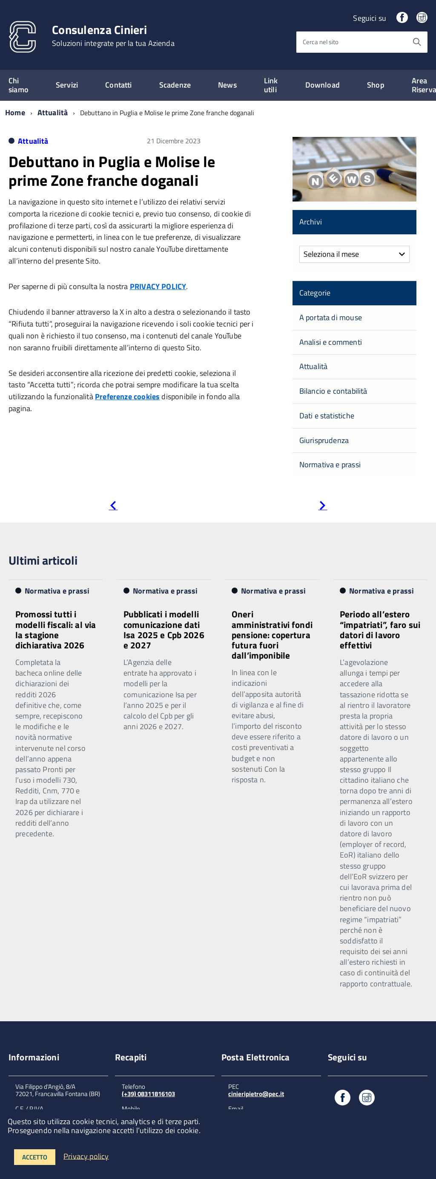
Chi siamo (19, 85)
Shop (375, 85)
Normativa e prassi (330, 464)
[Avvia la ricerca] (416, 42)
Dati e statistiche (326, 415)
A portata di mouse (330, 317)
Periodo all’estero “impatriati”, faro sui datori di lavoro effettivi (380, 629)
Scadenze (175, 85)
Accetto (34, 1157)
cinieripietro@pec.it (256, 1094)
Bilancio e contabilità (333, 391)
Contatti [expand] (118, 85)
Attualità (52, 112)
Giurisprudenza (324, 440)
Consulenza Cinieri (113, 36)
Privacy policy (86, 1156)
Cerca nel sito (320, 41)
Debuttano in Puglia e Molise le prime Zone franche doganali (112, 170)
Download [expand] (322, 85)
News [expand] (227, 85)
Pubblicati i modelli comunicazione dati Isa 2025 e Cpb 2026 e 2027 (163, 629)
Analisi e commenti (330, 342)
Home (15, 112)
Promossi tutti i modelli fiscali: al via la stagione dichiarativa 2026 (55, 629)
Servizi (67, 85)
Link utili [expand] (271, 85)
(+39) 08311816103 (148, 1094)
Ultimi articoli (43, 560)
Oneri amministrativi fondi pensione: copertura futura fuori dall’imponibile (272, 634)
